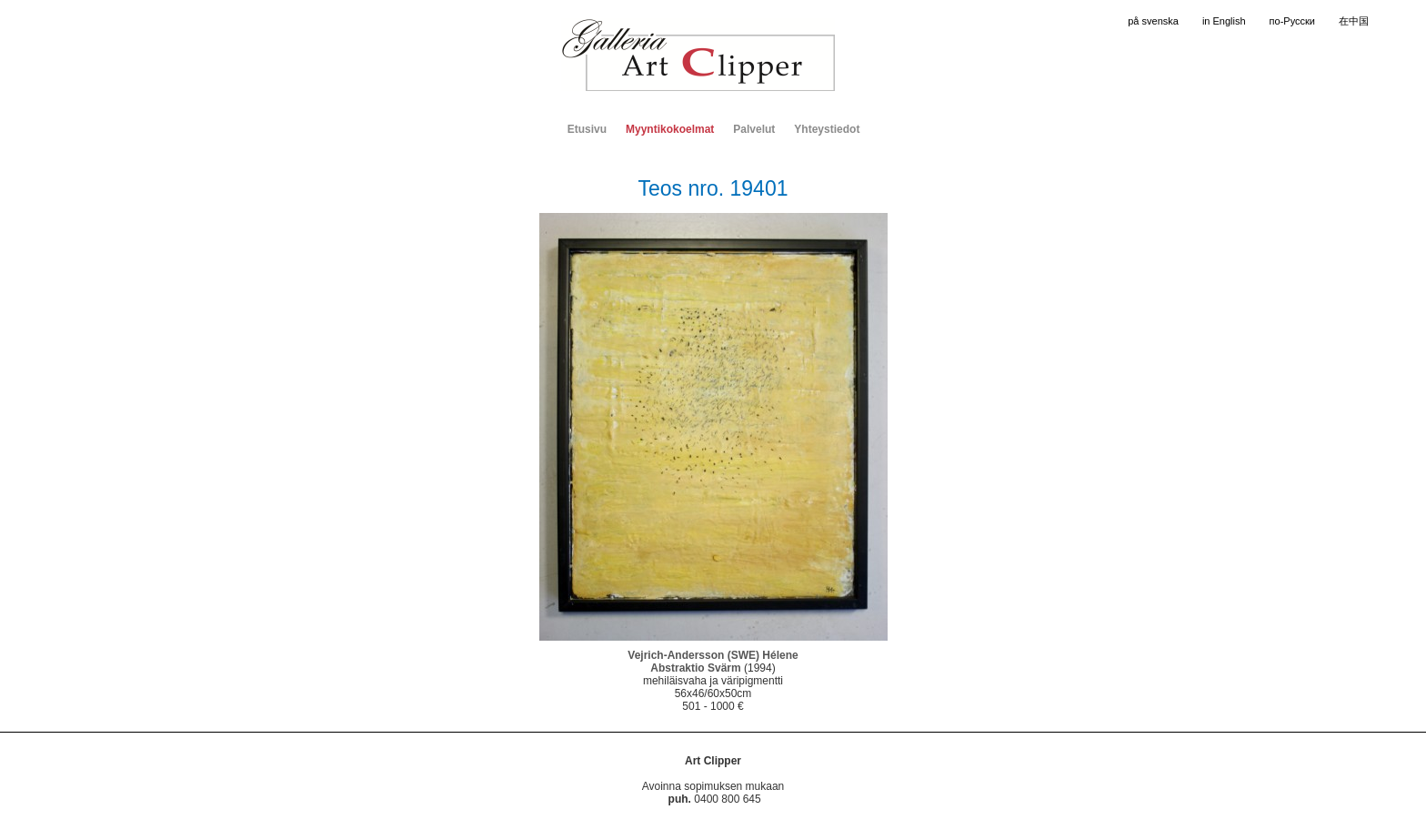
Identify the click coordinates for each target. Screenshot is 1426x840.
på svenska (1153, 20)
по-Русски (1292, 20)
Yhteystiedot (826, 129)
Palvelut (754, 129)
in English (1224, 20)
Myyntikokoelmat (670, 129)
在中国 (1354, 20)
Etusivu (587, 129)
